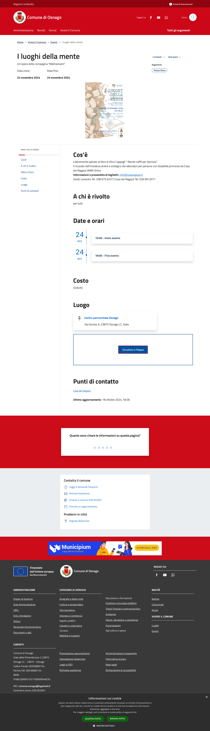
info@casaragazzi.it (131, 175)
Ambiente (111, 614)
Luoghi (155, 625)
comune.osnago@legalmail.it (34, 686)
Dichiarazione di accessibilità (121, 670)
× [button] (206, 697)
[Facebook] (149, 17)
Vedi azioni (175, 57)
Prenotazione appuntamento (75, 653)
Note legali (111, 664)
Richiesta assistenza (70, 670)
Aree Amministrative (24, 604)
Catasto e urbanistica (71, 626)
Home (20, 42)
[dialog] (105, 712)
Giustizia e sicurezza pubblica (121, 603)
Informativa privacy (116, 659)
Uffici (16, 610)
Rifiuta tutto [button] (117, 718)
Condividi (159, 57)
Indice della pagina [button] (30, 149)
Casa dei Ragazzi (82, 391)
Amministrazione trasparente (121, 653)
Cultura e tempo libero (71, 604)
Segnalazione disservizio (72, 659)
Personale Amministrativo (27, 627)
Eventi (53, 42)
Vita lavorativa (67, 610)
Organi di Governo (23, 599)
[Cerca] (193, 17)
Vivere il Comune (37, 42)
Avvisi (155, 610)
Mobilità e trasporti (70, 635)
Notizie (155, 599)
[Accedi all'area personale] (181, 4)
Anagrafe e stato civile (71, 599)
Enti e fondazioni (22, 616)
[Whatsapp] (165, 17)
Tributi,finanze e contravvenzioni (123, 609)
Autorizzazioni (113, 625)
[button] (105, 725)
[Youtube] (157, 17)
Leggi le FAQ (66, 664)
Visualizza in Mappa (133, 349)
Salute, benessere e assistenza (122, 620)
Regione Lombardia (23, 4)
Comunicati (158, 604)
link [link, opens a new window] (135, 712)
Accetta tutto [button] (93, 718)
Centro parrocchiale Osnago (101, 318)
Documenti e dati (22, 632)
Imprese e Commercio (71, 616)
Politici (17, 621)
